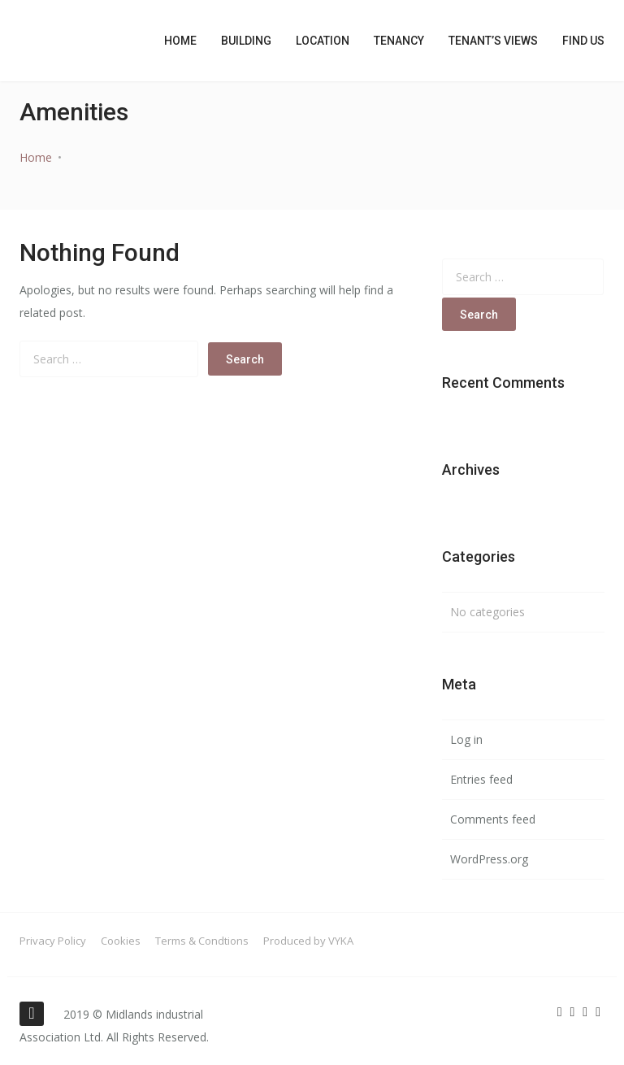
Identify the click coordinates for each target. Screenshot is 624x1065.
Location (322, 40)
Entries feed (481, 779)
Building (246, 40)
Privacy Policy (53, 940)
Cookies (121, 940)
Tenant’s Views (493, 40)
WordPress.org (489, 859)
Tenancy (399, 40)
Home (180, 40)
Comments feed (492, 819)
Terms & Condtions (202, 940)
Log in (466, 739)
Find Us (583, 40)
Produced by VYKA (308, 940)
